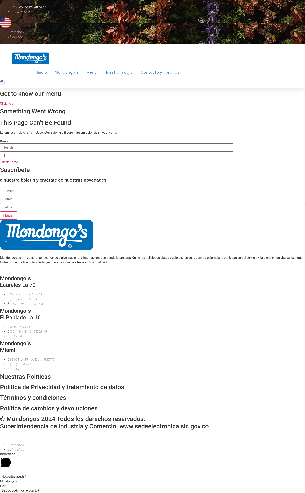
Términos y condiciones (33, 397)
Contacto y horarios (160, 72)
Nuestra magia (118, 72)
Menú (92, 72)
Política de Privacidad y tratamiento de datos (62, 387)
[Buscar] (4, 156)
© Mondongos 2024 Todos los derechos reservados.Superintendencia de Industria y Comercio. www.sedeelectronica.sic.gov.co (104, 422)
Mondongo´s (67, 72)
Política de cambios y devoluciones (49, 408)
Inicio (42, 72)
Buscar (5, 141)
